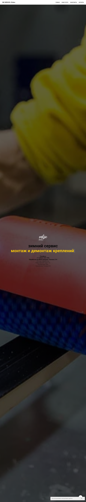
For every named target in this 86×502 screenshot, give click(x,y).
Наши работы (73, 2)
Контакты (81, 2)
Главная (58, 2)
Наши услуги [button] (65, 2)
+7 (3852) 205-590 (43, 258)
